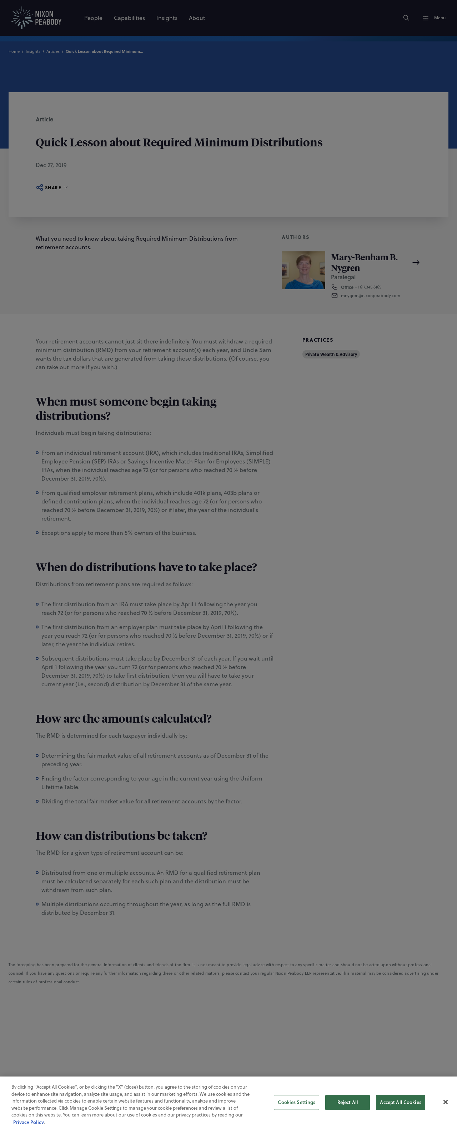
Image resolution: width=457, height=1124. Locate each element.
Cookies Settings (296, 1108)
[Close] (445, 1108)
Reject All (347, 1108)
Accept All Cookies (400, 1108)
